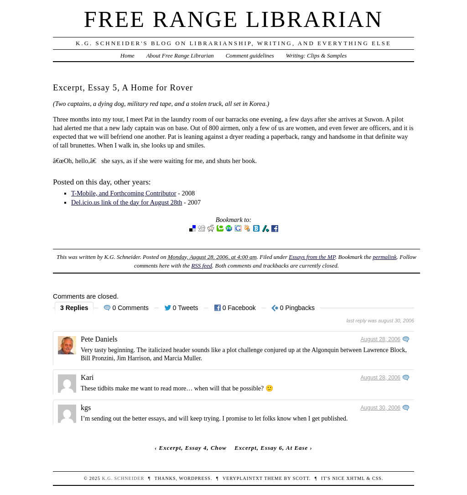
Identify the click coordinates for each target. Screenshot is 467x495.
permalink (385, 256)
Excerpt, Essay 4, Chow (193, 447)
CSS (377, 478)
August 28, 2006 (380, 339)
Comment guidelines (250, 55)
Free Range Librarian (233, 19)
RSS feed (201, 265)
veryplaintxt (243, 478)
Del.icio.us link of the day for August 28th (126, 202)
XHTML (356, 478)
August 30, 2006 (380, 408)
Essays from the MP (312, 256)
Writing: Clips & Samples (316, 55)
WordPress (194, 478)
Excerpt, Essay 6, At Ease (271, 447)
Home (127, 55)
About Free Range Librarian (180, 55)
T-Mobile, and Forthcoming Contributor (123, 193)
